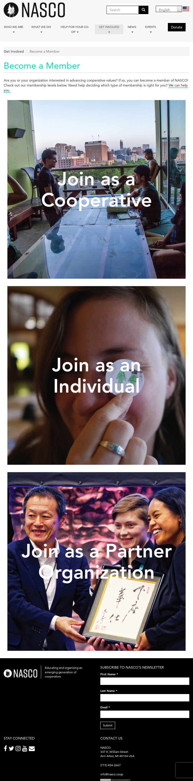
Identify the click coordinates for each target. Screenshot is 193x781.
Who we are (13, 29)
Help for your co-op (75, 29)
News (132, 29)
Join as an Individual (96, 375)
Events (150, 29)
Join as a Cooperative (96, 189)
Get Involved (109, 29)
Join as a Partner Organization (96, 561)
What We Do (41, 29)
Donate (176, 27)
